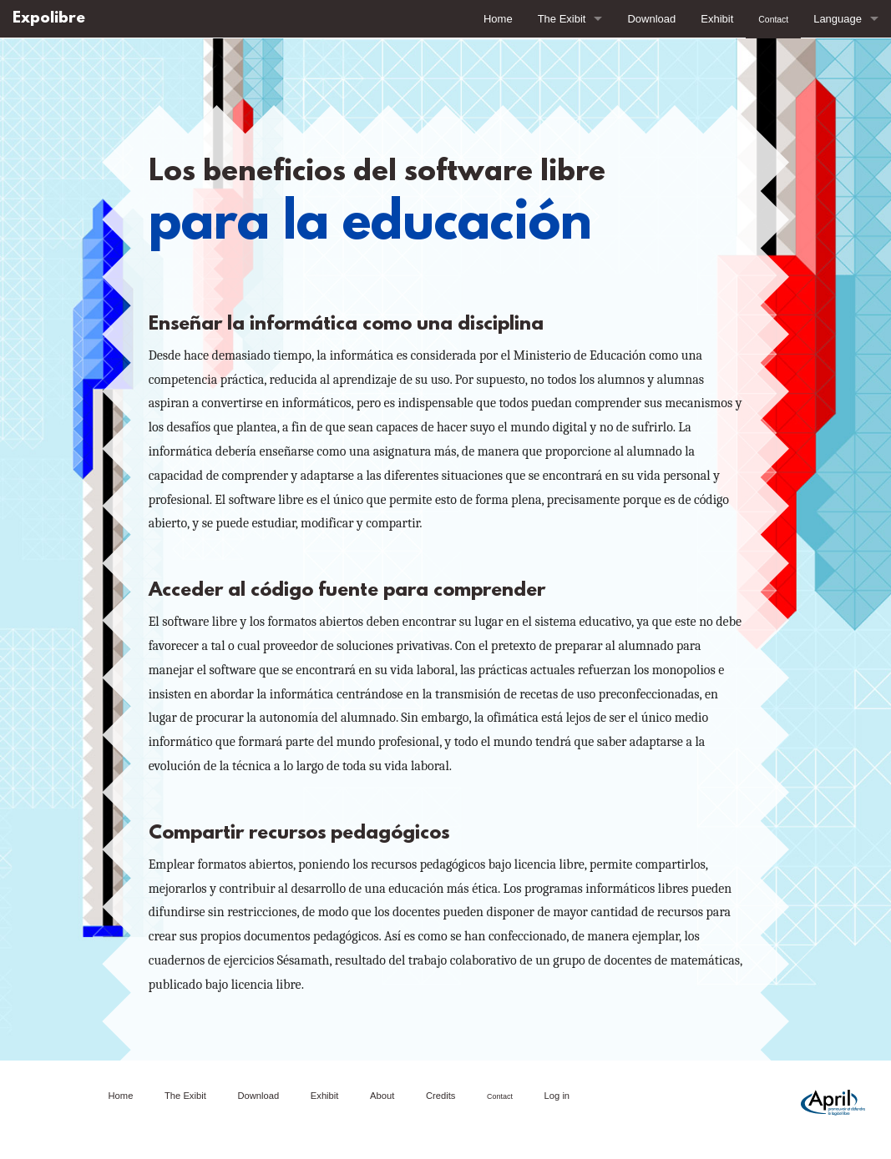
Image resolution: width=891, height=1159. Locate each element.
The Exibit (562, 19)
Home (498, 19)
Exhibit (717, 19)
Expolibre (49, 19)
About (382, 1096)
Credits (440, 1096)
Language (837, 19)
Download (651, 19)
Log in (557, 1096)
